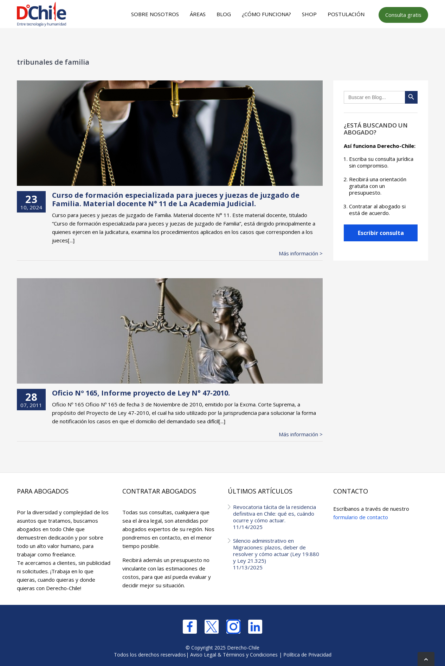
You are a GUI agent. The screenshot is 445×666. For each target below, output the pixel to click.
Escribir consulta (381, 233)
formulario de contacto (360, 517)
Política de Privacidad (307, 654)
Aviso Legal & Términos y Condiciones (234, 654)
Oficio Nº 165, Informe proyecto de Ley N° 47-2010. (141, 393)
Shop (309, 14)
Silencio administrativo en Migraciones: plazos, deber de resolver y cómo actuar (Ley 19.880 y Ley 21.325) (278, 554)
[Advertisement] (221, 42)
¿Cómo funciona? (266, 14)
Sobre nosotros (155, 14)
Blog (224, 14)
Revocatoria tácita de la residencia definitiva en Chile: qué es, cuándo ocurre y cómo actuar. (278, 516)
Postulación (346, 14)
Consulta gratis (403, 14)
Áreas (198, 14)
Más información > (301, 253)
